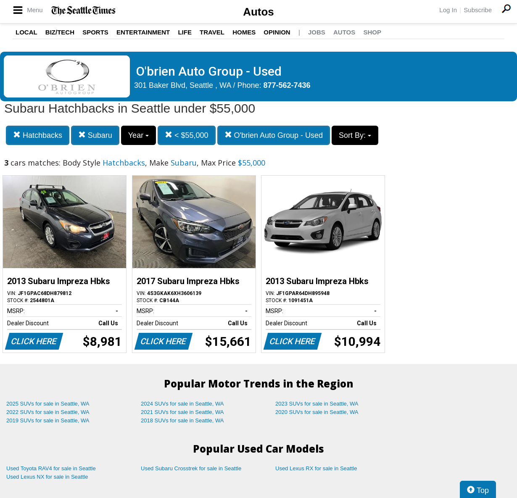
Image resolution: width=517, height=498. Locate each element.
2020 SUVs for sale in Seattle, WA (317, 412)
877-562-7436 (287, 85)
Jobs (316, 32)
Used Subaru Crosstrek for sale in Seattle (191, 468)
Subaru (95, 135)
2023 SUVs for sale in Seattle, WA (317, 404)
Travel (212, 32)
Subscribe (478, 9)
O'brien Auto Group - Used (273, 135)
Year (138, 135)
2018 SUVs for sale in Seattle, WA (182, 420)
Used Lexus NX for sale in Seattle (47, 477)
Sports (95, 32)
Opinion (277, 32)
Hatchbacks (37, 135)
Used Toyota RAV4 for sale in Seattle (51, 468)
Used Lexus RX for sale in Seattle (316, 468)
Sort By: (355, 135)
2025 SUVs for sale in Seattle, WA (48, 404)
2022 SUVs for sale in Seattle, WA (48, 412)
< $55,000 (186, 135)
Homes (244, 32)
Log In (448, 9)
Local (26, 32)
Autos (258, 11)
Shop (372, 32)
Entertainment (143, 32)
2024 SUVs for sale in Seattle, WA (182, 404)
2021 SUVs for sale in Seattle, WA (182, 412)
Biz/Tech (59, 32)
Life (185, 32)
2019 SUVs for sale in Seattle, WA (48, 420)
